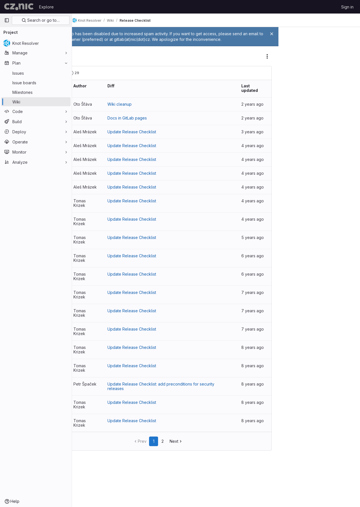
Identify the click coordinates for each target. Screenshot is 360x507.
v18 (87, 302)
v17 (87, 320)
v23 (87, 210)
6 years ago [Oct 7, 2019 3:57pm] (255, 284)
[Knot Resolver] (36, 43)
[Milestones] (36, 92)
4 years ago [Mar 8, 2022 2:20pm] (255, 247)
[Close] (271, 33)
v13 (86, 393)
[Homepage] (19, 6)
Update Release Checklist (163, 137)
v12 (86, 412)
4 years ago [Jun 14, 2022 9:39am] (255, 192)
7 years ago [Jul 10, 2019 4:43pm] (255, 320)
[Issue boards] (36, 82)
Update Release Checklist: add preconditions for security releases (184, 414)
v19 (87, 284)
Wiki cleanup (151, 109)
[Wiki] (36, 101)
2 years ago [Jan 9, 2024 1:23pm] (255, 109)
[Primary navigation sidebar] (6, 20)
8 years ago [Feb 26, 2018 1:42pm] (255, 448)
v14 (87, 375)
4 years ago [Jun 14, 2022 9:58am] (255, 155)
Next (193, 469)
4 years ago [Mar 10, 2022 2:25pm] (255, 229)
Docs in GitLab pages (158, 123)
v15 (87, 357)
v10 (87, 448)
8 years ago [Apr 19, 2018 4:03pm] (255, 412)
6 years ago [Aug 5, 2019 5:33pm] (255, 302)
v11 (86, 430)
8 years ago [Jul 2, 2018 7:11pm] (255, 375)
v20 (87, 265)
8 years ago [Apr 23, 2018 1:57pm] (255, 393)
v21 (86, 247)
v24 (87, 192)
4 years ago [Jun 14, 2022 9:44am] (255, 174)
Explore (46, 7)
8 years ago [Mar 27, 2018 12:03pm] (255, 430)
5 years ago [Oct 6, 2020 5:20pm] (255, 265)
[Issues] (36, 73)
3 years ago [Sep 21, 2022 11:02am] (255, 137)
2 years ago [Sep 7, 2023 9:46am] (255, 123)
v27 (87, 137)
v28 (87, 123)
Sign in (347, 7)
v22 (87, 229)
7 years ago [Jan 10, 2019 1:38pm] (255, 357)
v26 (87, 155)
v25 (87, 174)
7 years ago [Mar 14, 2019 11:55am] (255, 338)
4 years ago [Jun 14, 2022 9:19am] (255, 210)
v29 (87, 109)
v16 (87, 338)
